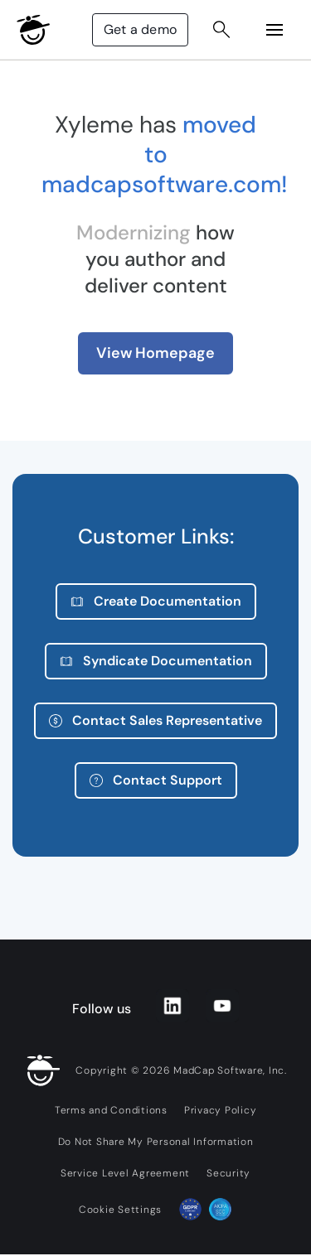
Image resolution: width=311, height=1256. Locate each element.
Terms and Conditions (111, 1110)
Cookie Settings (120, 1209)
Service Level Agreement (125, 1173)
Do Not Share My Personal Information (156, 1141)
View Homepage (155, 353)
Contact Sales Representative (155, 720)
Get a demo (140, 29)
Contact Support (156, 780)
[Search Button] (221, 29)
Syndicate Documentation (156, 660)
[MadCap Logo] (33, 30)
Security (228, 1173)
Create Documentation (155, 601)
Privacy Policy (220, 1110)
